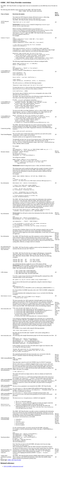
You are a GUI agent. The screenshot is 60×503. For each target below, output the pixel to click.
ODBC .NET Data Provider (14, 489)
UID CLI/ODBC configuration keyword (13, 496)
